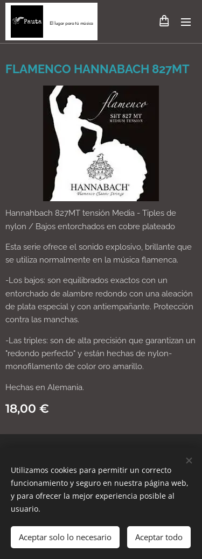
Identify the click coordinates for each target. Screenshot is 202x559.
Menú (186, 22)
